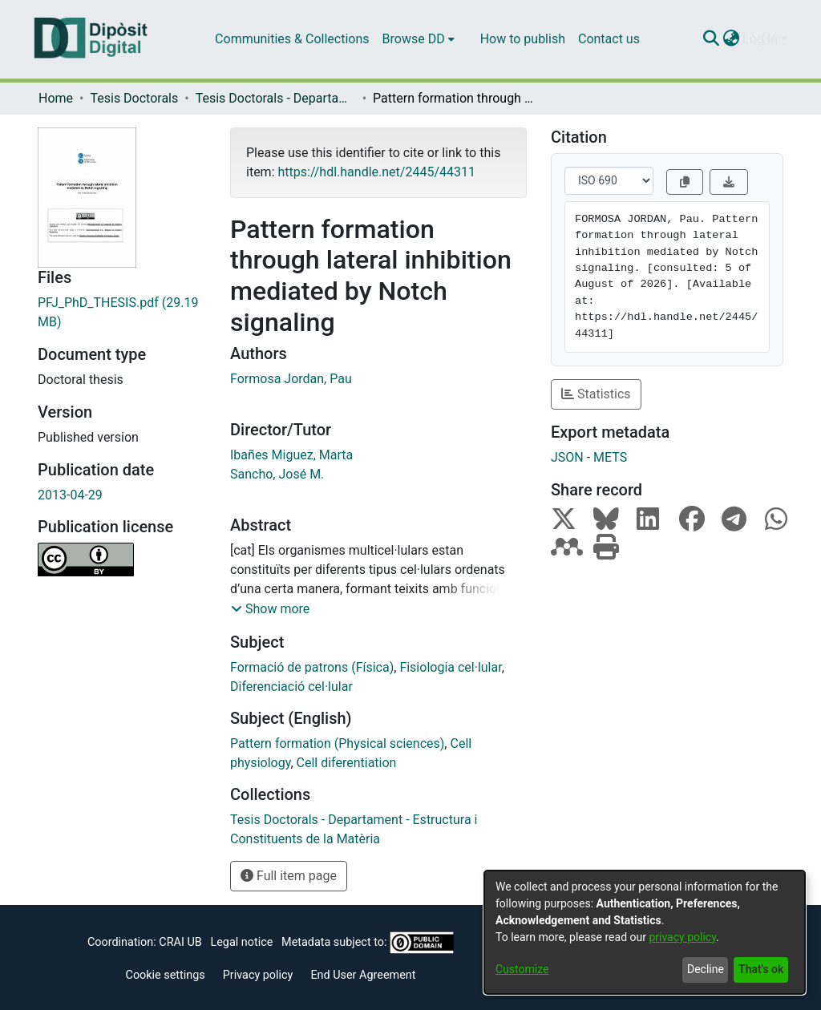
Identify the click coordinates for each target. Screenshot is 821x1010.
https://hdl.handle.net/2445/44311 (376, 172)
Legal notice (241, 942)
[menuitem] (418, 39)
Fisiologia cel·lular (450, 667)
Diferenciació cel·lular (291, 686)
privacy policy (682, 937)
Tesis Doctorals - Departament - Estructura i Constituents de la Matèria (276, 98)
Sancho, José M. (277, 474)
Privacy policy (258, 975)
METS (610, 457)
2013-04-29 (70, 495)
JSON (567, 457)
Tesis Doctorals (134, 98)
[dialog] (644, 932)
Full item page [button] (289, 875)
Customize (521, 969)
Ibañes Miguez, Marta (291, 455)
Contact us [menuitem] (609, 38)
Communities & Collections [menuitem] (292, 38)
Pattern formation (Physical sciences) (337, 743)
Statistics (596, 394)
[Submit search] (711, 39)
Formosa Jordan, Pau (291, 378)
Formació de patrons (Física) (312, 667)
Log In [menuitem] (760, 38)
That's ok (760, 969)
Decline (705, 969)
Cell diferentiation (347, 762)
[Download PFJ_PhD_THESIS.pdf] (122, 312)
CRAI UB (180, 942)
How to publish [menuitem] (522, 38)
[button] (270, 609)
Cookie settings (165, 975)
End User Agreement (362, 975)
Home (55, 98)
